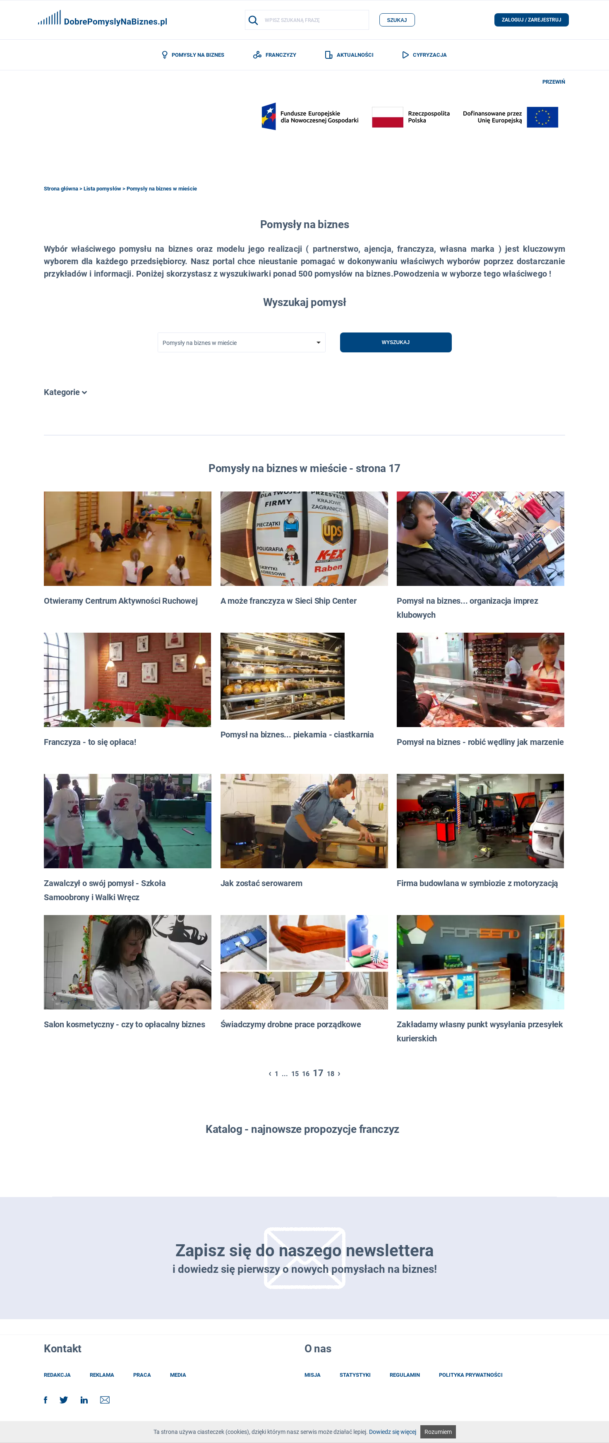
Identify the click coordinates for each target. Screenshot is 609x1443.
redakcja (57, 1375)
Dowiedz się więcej (392, 1432)
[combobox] (242, 342)
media (178, 1375)
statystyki (355, 1375)
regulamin (405, 1375)
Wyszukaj (396, 342)
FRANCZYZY (274, 55)
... (285, 1074)
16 (305, 1074)
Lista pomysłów (102, 188)
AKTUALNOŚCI (349, 55)
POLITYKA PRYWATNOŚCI (471, 1375)
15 (295, 1074)
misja (312, 1375)
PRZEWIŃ (553, 82)
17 (318, 1073)
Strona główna (61, 188)
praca (142, 1375)
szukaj (397, 20)
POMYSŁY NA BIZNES (193, 55)
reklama (102, 1375)
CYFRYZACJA (425, 54)
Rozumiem (438, 1432)
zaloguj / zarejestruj (531, 20)
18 (330, 1074)
